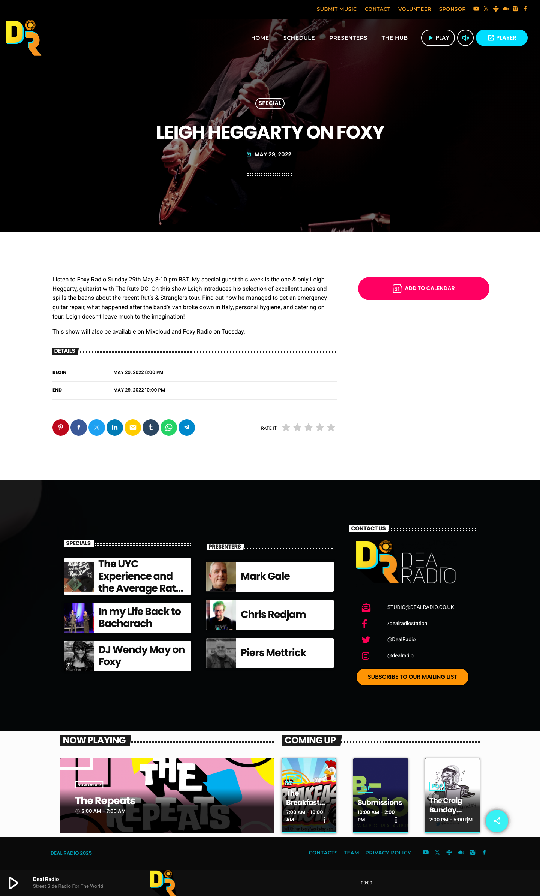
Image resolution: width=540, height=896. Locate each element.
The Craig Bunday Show (446, 810)
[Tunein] (496, 9)
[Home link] (24, 38)
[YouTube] (476, 9)
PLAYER (501, 38)
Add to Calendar (423, 288)
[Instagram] (516, 9)
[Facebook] (525, 9)
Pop (294, 779)
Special (270, 104)
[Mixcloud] (506, 9)
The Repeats (108, 801)
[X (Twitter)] (486, 9)
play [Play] (438, 38)
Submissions (381, 802)
